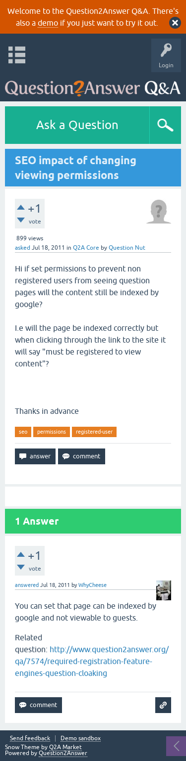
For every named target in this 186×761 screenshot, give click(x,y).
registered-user (94, 432)
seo (23, 432)
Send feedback (30, 738)
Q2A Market (65, 747)
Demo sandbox (81, 738)
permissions (51, 432)
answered (27, 585)
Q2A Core (86, 247)
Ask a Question (77, 125)
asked (22, 247)
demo (48, 22)
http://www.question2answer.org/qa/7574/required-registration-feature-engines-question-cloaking (92, 661)
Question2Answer (63, 753)
